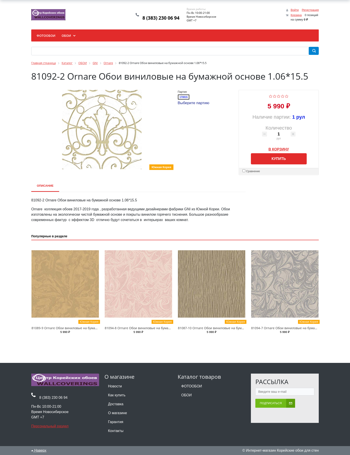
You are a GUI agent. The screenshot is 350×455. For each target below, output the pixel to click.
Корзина (296, 15)
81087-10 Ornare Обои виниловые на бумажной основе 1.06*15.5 (228, 328)
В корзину (279, 148)
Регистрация (310, 10)
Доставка (115, 404)
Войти (295, 10)
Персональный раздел (50, 426)
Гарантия (115, 422)
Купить (278, 159)
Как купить (116, 395)
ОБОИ (186, 395)
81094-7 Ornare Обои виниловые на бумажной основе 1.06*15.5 (300, 328)
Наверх (38, 450)
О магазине (117, 413)
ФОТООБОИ (191, 386)
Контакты (115, 431)
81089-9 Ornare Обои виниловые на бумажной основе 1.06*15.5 (80, 328)
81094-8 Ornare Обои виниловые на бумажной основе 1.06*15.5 (154, 328)
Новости (115, 386)
